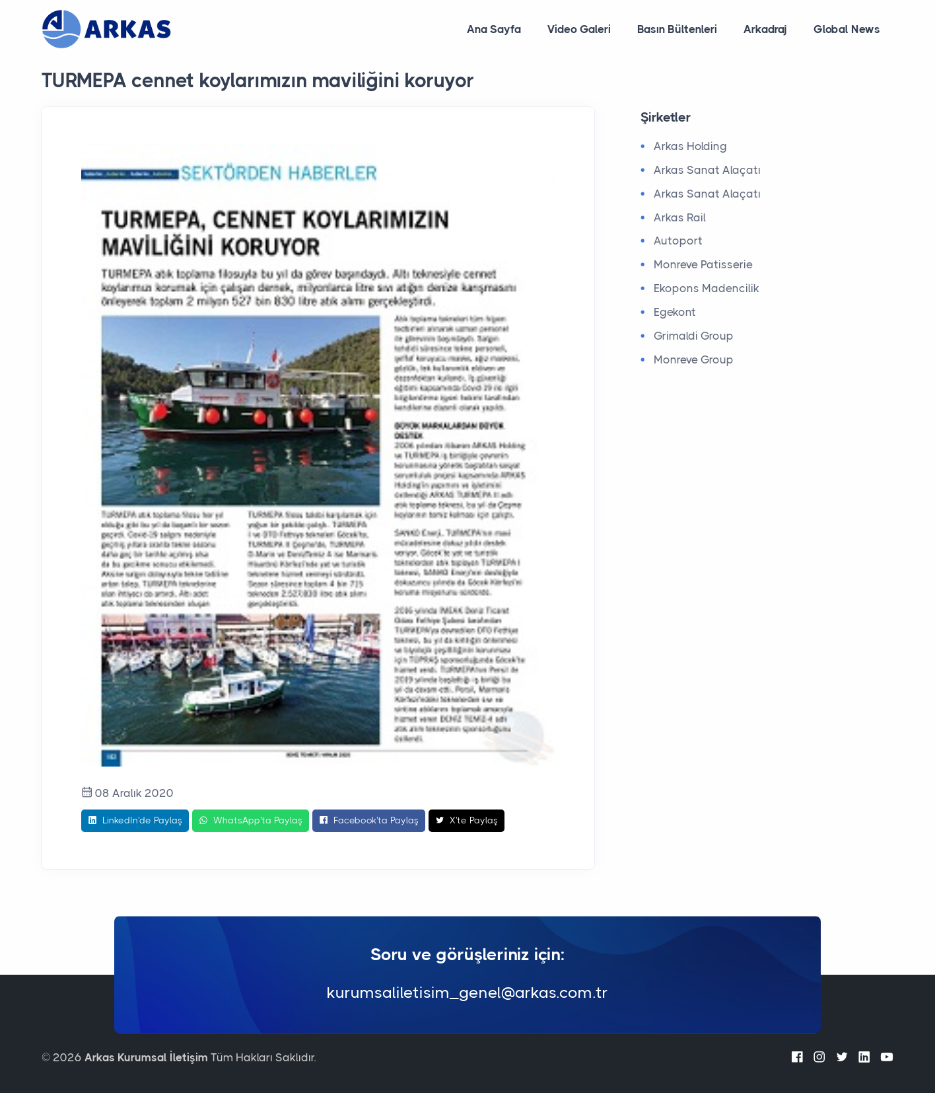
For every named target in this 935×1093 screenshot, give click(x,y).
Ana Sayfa (494, 29)
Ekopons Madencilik (706, 288)
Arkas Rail (680, 217)
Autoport (678, 240)
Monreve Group (694, 359)
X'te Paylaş (466, 821)
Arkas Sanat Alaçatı (707, 169)
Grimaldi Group (694, 335)
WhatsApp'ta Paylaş (250, 821)
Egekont (675, 312)
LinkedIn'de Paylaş (135, 821)
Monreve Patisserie (703, 264)
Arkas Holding (690, 146)
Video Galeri (579, 29)
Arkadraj (765, 29)
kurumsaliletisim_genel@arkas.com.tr (467, 993)
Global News (847, 29)
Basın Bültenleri (677, 29)
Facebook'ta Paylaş (369, 821)
